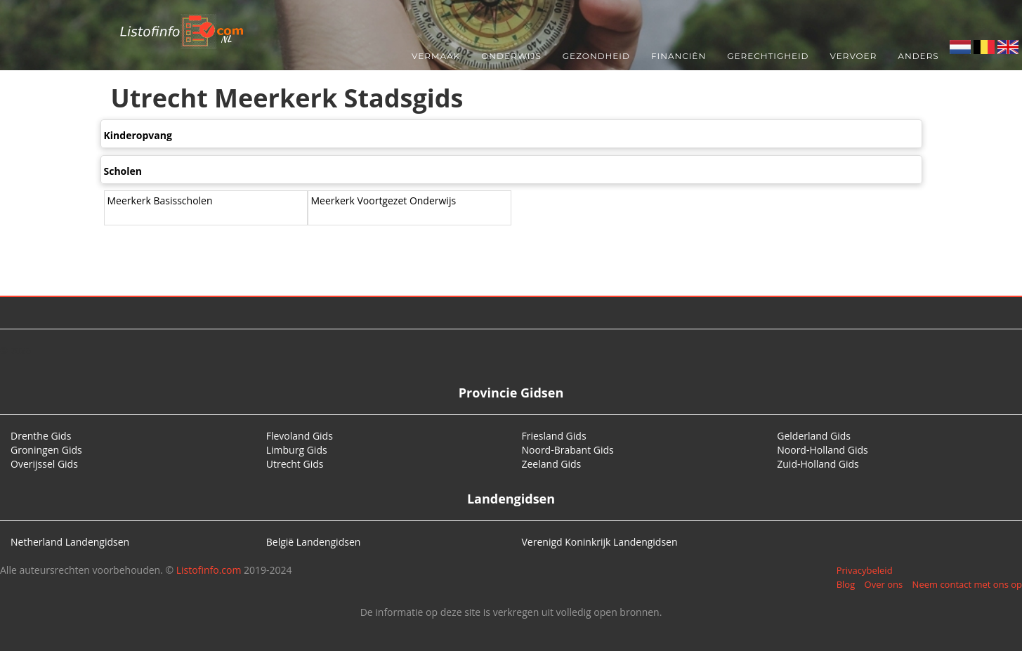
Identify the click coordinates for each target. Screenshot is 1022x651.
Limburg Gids (296, 449)
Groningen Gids (46, 449)
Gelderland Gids (814, 435)
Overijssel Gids (44, 464)
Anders (918, 56)
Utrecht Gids (295, 464)
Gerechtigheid (767, 56)
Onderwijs (511, 56)
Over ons (884, 584)
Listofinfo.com (209, 570)
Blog (846, 584)
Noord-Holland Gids (822, 449)
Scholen (123, 171)
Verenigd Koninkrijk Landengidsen (600, 541)
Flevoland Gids (299, 435)
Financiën (678, 56)
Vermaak (436, 56)
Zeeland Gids (552, 464)
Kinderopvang (138, 135)
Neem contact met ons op (967, 584)
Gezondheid (596, 56)
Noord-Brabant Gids (568, 449)
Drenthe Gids (41, 435)
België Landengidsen (313, 541)
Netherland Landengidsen (70, 541)
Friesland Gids (554, 435)
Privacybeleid (865, 570)
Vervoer (853, 56)
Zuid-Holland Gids (818, 464)
